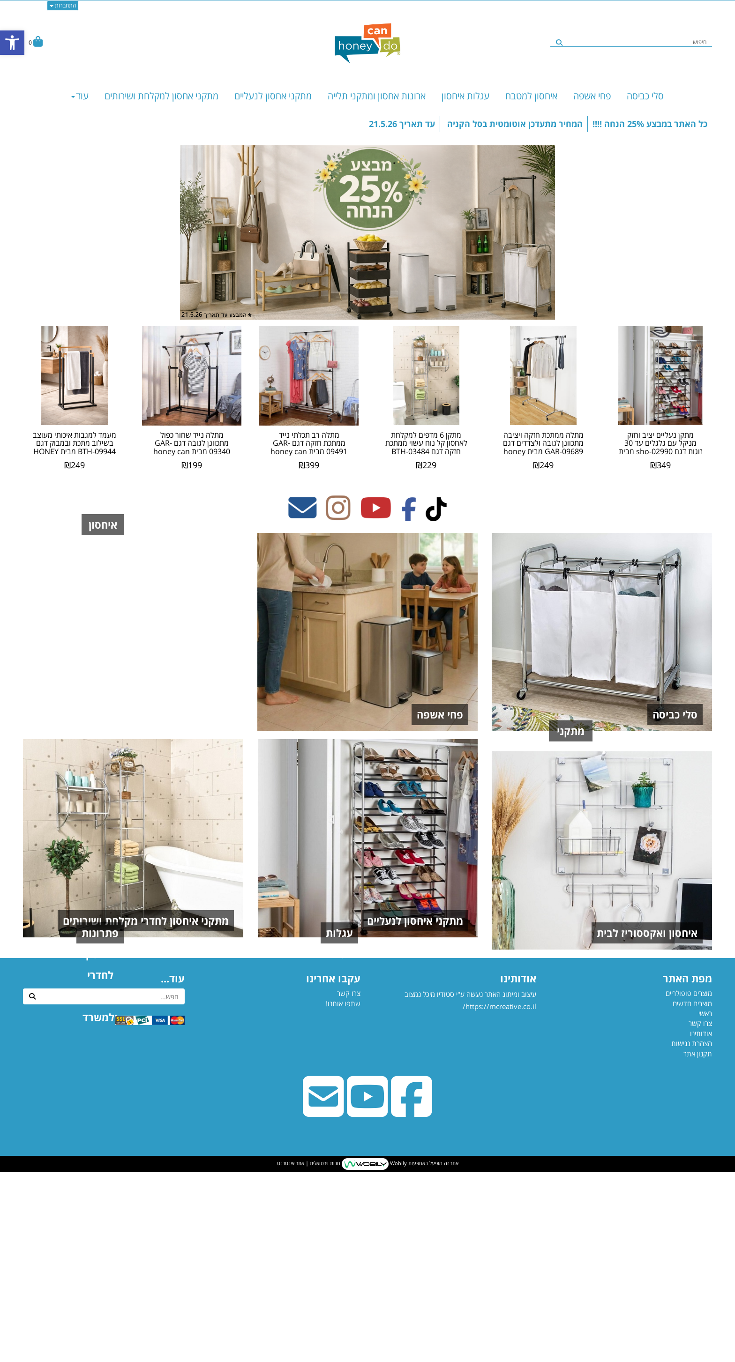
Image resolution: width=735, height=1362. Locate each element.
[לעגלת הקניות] (35, 42)
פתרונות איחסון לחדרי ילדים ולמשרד (148, 1122)
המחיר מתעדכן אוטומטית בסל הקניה (514, 123)
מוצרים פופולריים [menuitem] (689, 1183)
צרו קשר (348, 1183)
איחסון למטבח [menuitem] (531, 96)
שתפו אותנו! (343, 1193)
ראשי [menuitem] (705, 1203)
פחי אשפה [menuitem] (592, 96)
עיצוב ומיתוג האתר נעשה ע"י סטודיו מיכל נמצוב (469, 1214)
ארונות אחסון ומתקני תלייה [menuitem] (377, 96)
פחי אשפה (440, 714)
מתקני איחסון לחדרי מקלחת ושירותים (146, 920)
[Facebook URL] (411, 1301)
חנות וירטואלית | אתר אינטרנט (308, 1353)
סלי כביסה (675, 714)
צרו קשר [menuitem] (700, 1213)
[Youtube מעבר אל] (376, 515)
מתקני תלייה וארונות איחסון (636, 920)
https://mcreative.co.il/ (499, 1196)
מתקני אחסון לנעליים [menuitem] (273, 96)
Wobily (398, 1353)
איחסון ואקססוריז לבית (647, 1122)
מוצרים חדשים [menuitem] (692, 1193)
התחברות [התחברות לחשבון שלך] (63, 5)
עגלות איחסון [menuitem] (465, 96)
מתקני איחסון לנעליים (415, 920)
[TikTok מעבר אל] (436, 515)
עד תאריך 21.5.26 (402, 123)
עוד (80, 96)
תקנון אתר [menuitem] (697, 1243)
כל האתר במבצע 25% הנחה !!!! (649, 123)
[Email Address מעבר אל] (302, 515)
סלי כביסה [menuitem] (645, 96)
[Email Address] (323, 1301)
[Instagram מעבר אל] (338, 515)
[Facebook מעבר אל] (408, 515)
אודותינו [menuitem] (701, 1223)
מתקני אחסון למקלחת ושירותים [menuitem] (161, 96)
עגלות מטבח (435, 1122)
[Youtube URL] (367, 1301)
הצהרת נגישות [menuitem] (691, 1233)
